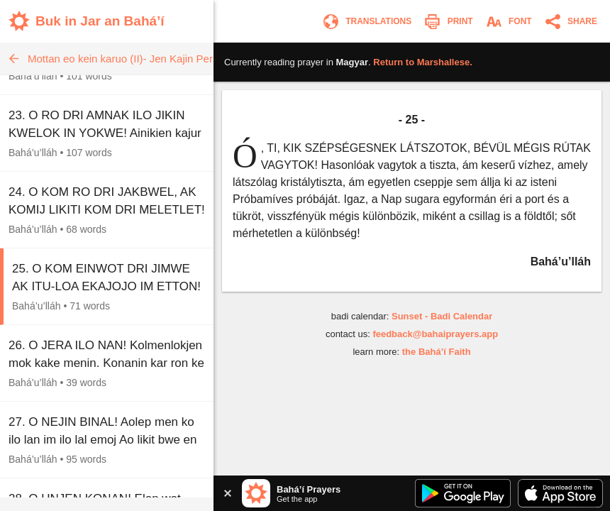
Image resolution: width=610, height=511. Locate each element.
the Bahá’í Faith (436, 351)
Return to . (422, 62)
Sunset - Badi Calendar (442, 316)
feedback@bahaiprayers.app (435, 334)
